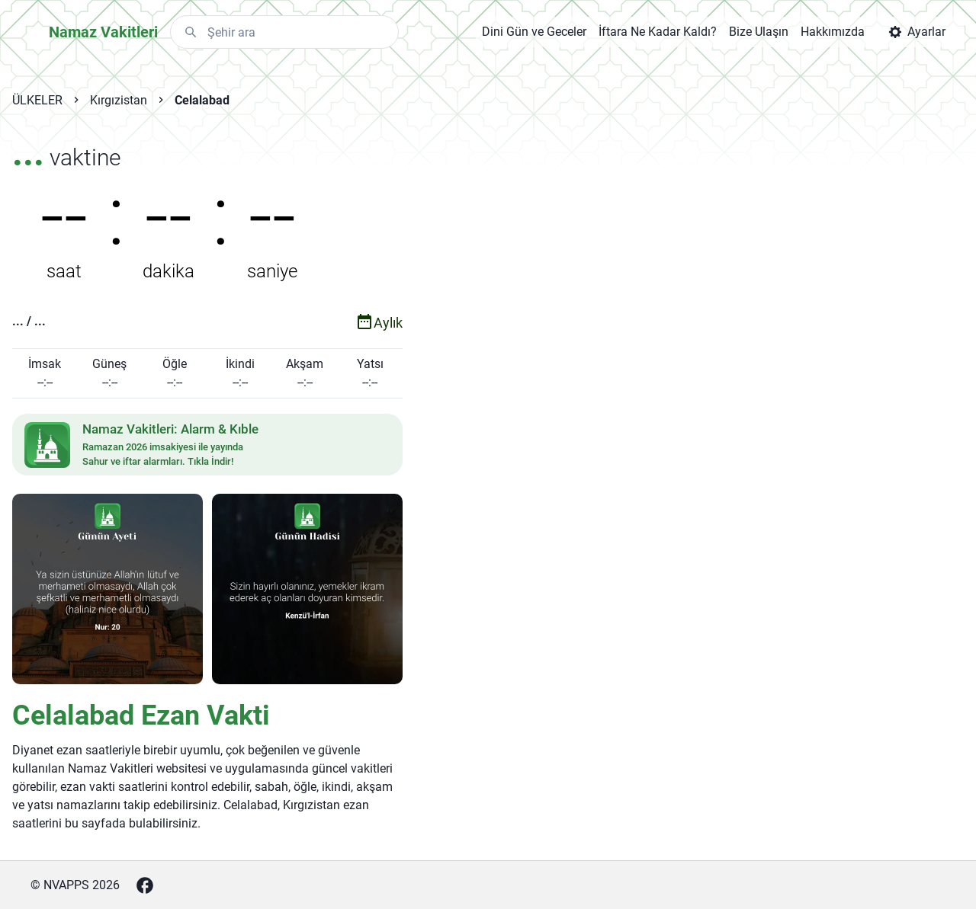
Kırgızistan (118, 100)
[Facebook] (145, 885)
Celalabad (202, 100)
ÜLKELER (37, 100)
